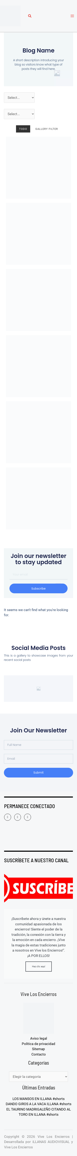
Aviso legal (38, 1038)
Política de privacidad (38, 1044)
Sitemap (38, 1049)
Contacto (38, 1054)
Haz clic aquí (38, 966)
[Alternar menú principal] (72, 16)
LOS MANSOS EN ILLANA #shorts (39, 1099)
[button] (30, 16)
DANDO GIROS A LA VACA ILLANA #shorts (38, 1104)
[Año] (19, 97)
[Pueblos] (19, 114)
